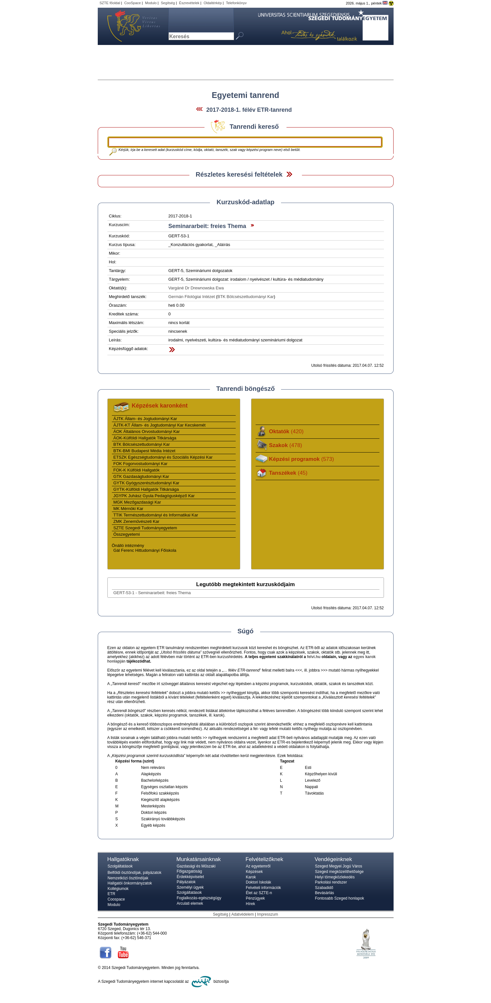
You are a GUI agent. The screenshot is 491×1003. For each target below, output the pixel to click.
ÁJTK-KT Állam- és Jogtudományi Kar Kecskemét (160, 425)
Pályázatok (186, 882)
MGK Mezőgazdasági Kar (137, 502)
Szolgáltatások (120, 866)
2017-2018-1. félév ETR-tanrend (249, 110)
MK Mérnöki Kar (128, 508)
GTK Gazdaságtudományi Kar (141, 476)
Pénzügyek (255, 898)
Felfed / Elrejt (289, 174)
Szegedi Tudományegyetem (130, 26)
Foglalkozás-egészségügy (199, 898)
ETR (111, 894)
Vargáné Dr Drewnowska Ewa (196, 288)
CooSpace (132, 3)
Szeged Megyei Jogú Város (338, 866)
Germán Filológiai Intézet (191, 296)
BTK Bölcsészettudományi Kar (245, 296)
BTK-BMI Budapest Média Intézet (145, 450)
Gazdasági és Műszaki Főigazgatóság (196, 869)
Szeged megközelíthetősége (339, 871)
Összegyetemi (127, 534)
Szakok (285, 445)
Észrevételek (189, 3)
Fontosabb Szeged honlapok (339, 898)
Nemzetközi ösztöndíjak (128, 878)
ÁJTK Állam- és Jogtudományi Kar (145, 418)
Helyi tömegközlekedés (335, 877)
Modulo (151, 3)
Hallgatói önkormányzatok (130, 883)
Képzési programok (301, 459)
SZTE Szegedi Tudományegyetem (145, 527)
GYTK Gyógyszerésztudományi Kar (146, 482)
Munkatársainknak (199, 859)
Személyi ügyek (190, 887)
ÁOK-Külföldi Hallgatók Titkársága (145, 438)
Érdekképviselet (190, 877)
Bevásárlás (324, 893)
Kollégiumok (118, 888)
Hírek (250, 904)
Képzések (254, 871)
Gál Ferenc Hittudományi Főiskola (145, 550)
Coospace (116, 899)
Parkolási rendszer (331, 882)
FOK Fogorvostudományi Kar (141, 463)
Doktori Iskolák (258, 882)
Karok (251, 877)
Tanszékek (288, 473)
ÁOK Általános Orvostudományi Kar (147, 431)
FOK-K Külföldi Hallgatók (137, 470)
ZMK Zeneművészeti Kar (136, 521)
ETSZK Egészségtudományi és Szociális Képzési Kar (163, 457)
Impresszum (267, 914)
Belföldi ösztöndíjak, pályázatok (134, 872)
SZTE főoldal (110, 3)
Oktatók (286, 431)
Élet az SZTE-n (259, 893)
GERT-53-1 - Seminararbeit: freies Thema (152, 592)
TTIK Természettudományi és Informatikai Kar (156, 515)
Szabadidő (324, 887)
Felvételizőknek (264, 859)
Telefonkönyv (236, 3)
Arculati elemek (190, 903)
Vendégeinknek (333, 859)
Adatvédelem (242, 914)
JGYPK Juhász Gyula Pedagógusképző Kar (154, 495)
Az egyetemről (258, 866)
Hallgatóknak (123, 859)
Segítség (168, 3)
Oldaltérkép (213, 3)
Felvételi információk (263, 887)
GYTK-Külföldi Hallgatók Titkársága (146, 489)
